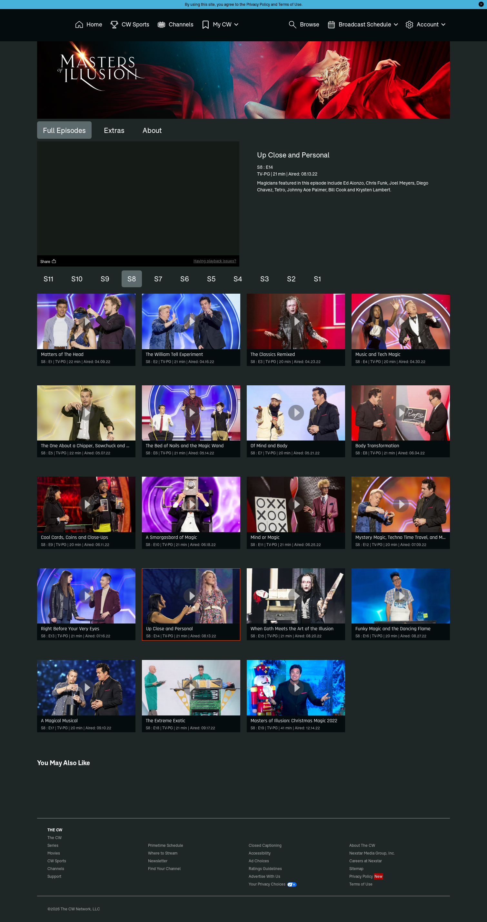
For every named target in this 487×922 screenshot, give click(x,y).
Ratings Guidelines (265, 868)
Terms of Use (290, 4)
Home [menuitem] (88, 24)
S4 (238, 278)
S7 (158, 278)
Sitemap (356, 868)
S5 (211, 278)
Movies (53, 853)
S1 (317, 278)
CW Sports (56, 860)
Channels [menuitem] (175, 24)
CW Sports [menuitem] (129, 24)
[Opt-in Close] (481, 4)
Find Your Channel (164, 868)
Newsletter (157, 860)
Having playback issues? (215, 260)
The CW (50, 23)
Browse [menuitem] (304, 24)
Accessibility (260, 853)
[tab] (64, 130)
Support (54, 876)
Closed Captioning (265, 845)
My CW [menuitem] (220, 24)
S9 (105, 278)
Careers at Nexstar (365, 860)
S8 (131, 278)
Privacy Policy (258, 4)
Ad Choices (259, 860)
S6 (184, 278)
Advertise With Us (264, 876)
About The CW (362, 845)
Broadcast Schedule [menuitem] (362, 24)
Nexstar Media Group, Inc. (372, 853)
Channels (55, 868)
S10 (77, 278)
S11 (48, 278)
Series (52, 845)
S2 (291, 278)
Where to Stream (162, 853)
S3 (264, 278)
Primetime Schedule (165, 845)
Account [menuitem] (425, 24)
